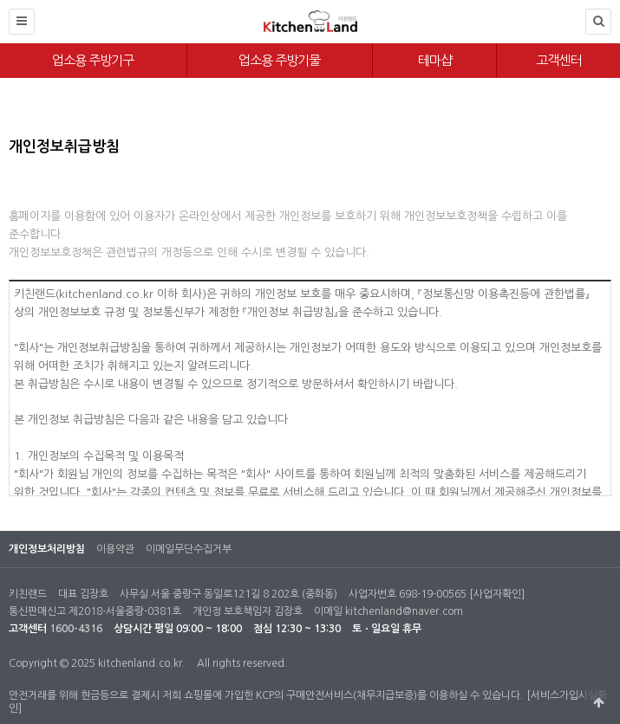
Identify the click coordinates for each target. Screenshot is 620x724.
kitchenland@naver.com (404, 611)
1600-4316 (75, 629)
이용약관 (115, 549)
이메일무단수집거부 (189, 549)
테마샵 (435, 60)
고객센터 (558, 60)
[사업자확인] (497, 594)
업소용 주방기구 (93, 60)
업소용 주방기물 (279, 60)
